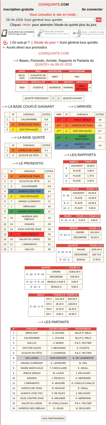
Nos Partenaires (54, 418)
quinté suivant (72, 98)
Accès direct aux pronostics (26, 47)
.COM (53, 4)
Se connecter (87, 9)
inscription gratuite (18, 9)
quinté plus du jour (53, 25)
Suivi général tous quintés (66, 42)
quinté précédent (36, 98)
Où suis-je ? (21, 42)
